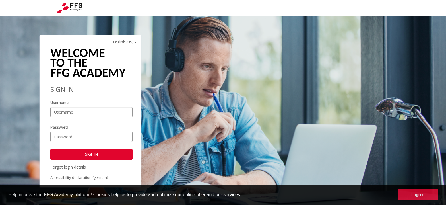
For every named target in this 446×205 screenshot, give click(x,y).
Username (59, 102)
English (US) (125, 41)
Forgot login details (68, 167)
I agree (417, 194)
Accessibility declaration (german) (79, 177)
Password (59, 127)
